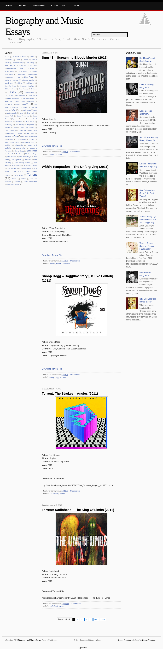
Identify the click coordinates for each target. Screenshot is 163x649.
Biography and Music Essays (29, 640)
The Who (17, 171)
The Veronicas (26, 168)
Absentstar (8, 60)
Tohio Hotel (18, 175)
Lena (21, 113)
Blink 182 (23, 68)
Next (96, 619)
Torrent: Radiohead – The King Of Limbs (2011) (78, 510)
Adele (26, 60)
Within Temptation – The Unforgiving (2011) (75, 166)
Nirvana (7, 127)
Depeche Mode (10, 86)
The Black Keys (25, 157)
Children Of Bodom (14, 77)
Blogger (54, 640)
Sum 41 (10, 154)
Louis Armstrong (23, 116)
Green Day (8, 101)
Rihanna (10, 139)
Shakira (7, 145)
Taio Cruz (19, 154)
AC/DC (18, 60)
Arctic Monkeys (18, 63)
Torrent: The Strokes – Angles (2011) (70, 393)
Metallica (19, 122)
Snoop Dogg (19, 151)
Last (103, 619)
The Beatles (11, 157)
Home (9, 5)
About (22, 5)
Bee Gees (33, 65)
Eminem (34, 89)
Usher (23, 179)
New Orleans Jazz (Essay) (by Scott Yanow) (147, 193)
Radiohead (29, 133)
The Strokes (16, 165)
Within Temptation (30, 182)
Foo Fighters (20, 95)
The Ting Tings (12, 168)
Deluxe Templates (149, 640)
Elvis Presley (23, 89)
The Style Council (30, 165)
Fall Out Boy (9, 95)
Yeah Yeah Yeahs (13, 184)
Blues (31, 68)
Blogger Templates (124, 640)
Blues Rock (9, 71)
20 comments (75, 374)
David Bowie (30, 83)
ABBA (32, 57)
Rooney (31, 139)
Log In (75, 5)
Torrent (32, 174)
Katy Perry (15, 107)
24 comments (75, 604)
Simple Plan (20, 148)
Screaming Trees (28, 142)
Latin (35, 110)
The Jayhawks (17, 160)
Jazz (25, 104)
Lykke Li (15, 119)
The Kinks (27, 160)
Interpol (17, 104)
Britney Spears (21, 74)
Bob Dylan (23, 71)
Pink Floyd (33, 130)
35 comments (75, 152)
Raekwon (8, 136)
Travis (14, 179)
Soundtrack (32, 151)
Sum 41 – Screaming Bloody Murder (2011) (75, 57)
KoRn (13, 110)
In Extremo (8, 104)
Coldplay (19, 83)
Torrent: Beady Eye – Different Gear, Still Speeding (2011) (149, 220)
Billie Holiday (11, 68)
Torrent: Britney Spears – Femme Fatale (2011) (147, 246)
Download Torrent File (52, 146)
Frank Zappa (32, 95)
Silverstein (19, 145)
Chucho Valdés (28, 80)
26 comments (75, 491)
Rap (16, 136)
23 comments (75, 261)
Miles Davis (29, 122)
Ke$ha (25, 107)
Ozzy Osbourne (10, 130)
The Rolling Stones (22, 162)
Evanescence (29, 92)
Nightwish (30, 125)
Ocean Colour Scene (27, 127)
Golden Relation (28, 98)
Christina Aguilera (11, 80)
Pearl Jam (22, 130)
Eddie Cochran (10, 89)
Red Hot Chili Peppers (29, 136)
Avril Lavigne (10, 65)
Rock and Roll (21, 139)
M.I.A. (23, 119)
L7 (19, 110)
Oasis (15, 127)
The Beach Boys (31, 154)
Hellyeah (31, 101)
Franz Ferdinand (13, 98)
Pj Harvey (10, 133)
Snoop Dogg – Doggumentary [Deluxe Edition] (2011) (77, 278)
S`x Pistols (15, 142)
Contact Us (58, 5)
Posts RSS (39, 5)
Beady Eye (22, 65)
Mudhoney (8, 125)
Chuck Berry (9, 83)
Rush (6, 142)
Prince (20, 133)
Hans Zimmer (20, 101)
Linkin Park (9, 116)
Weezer (17, 182)
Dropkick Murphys (27, 86)
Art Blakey (30, 63)
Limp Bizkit (30, 113)
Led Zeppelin (12, 113)
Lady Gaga (27, 110)
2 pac (7, 57)
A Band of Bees (19, 57)
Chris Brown (29, 77)
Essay (12, 92)
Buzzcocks (33, 74)
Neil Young (20, 125)
